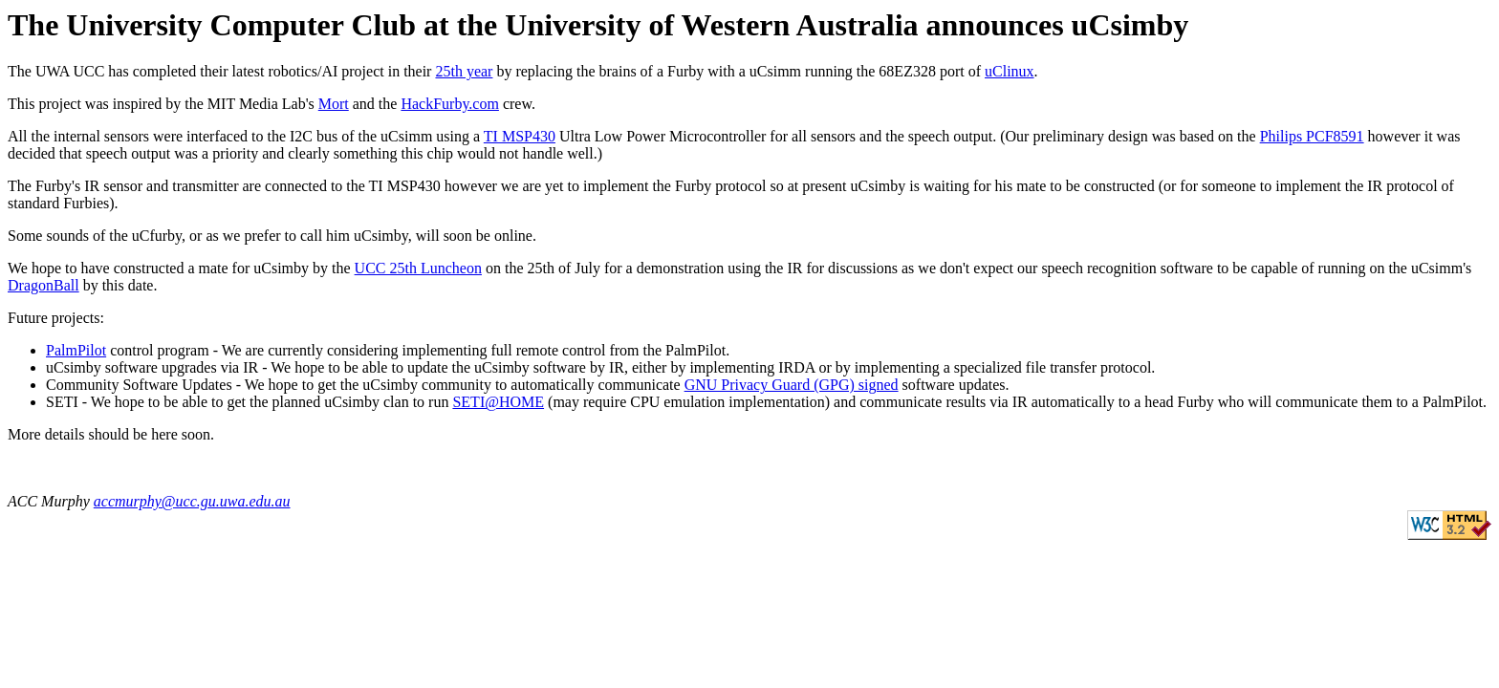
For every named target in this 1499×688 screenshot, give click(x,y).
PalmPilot (76, 350)
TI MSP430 (519, 136)
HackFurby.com (450, 104)
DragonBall (43, 285)
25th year (463, 71)
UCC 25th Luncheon (418, 268)
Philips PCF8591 (1312, 136)
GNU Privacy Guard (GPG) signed (791, 384)
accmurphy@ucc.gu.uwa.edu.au (192, 501)
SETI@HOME (498, 402)
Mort (333, 104)
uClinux (1009, 71)
